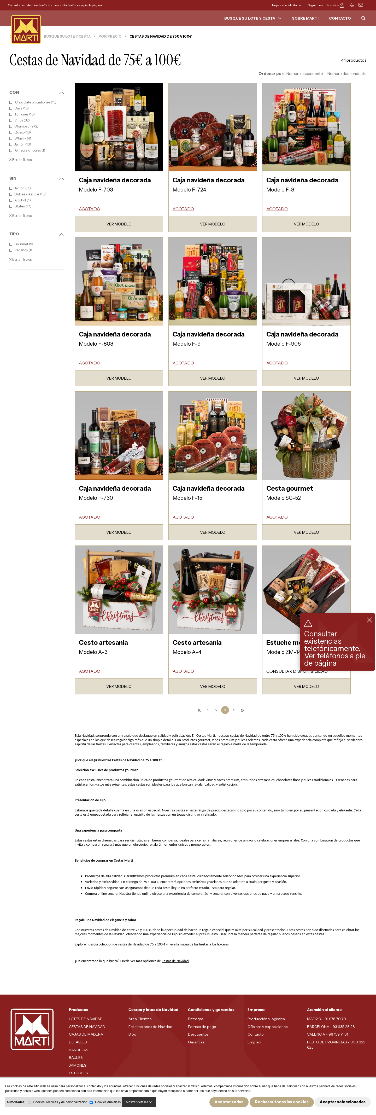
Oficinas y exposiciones (267, 1026)
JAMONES (77, 1065)
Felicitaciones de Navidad (150, 1026)
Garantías (196, 1042)
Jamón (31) (20, 188)
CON (36, 92)
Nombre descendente (347, 73)
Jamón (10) (20, 144)
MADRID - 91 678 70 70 (326, 1019)
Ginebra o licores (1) (27, 150)
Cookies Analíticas (108, 1102)
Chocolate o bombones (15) (32, 102)
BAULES (76, 1057)
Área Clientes (139, 1019)
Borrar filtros (20, 160)
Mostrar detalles (139, 1102)
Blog (132, 1034)
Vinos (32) (19, 120)
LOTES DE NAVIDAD (86, 1019)
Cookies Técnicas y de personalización (60, 1102)
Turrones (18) (22, 114)
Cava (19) (19, 108)
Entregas (195, 1019)
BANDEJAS (78, 1050)
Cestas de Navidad (175, 961)
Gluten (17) (20, 206)
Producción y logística (266, 1019)
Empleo (254, 1042)
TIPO (36, 234)
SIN (36, 178)
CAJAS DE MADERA (86, 1034)
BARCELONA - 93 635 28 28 (331, 1026)
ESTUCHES (78, 1073)
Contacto (256, 1034)
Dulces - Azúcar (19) (27, 194)
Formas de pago (202, 1026)
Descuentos (198, 1034)
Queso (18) (20, 132)
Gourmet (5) (21, 244)
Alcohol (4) (20, 200)
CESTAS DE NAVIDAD (87, 1026)
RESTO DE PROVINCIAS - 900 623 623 (336, 1045)
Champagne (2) (23, 126)
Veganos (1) (20, 250)
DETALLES (78, 1042)
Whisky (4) (20, 138)
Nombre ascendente (304, 73)
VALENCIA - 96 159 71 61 (327, 1034)
